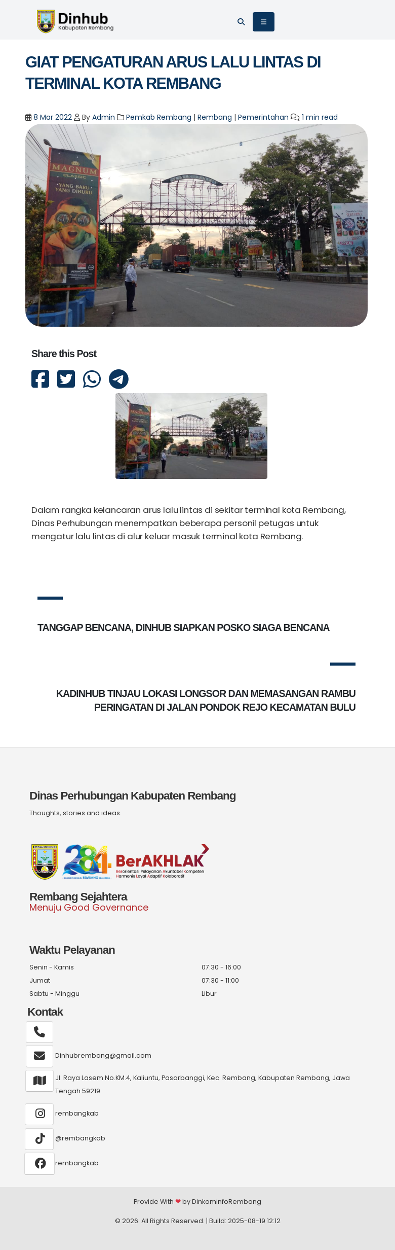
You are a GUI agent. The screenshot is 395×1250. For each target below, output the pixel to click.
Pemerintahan (263, 117)
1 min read (320, 117)
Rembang (215, 117)
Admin (103, 117)
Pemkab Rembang (158, 117)
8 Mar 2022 (51, 117)
